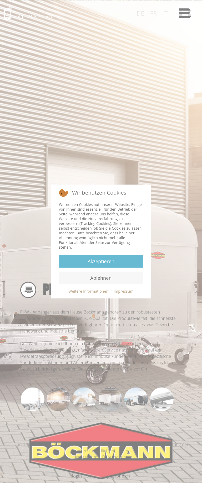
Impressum (123, 291)
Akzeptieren (101, 261)
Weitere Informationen (88, 291)
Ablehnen (101, 278)
